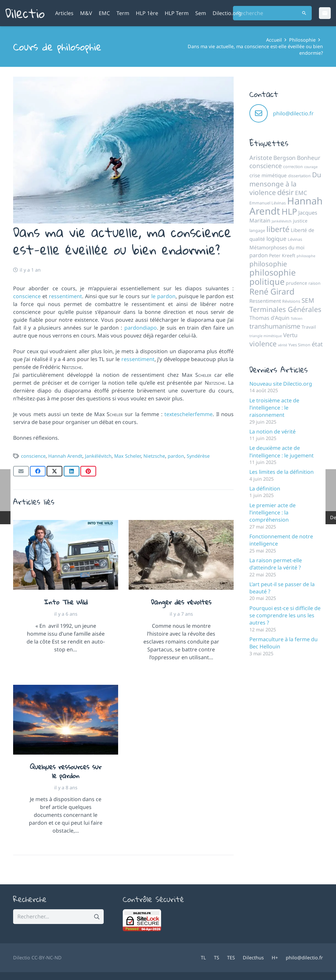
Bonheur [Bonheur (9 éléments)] (308, 158)
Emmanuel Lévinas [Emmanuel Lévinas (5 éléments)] (267, 203)
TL (203, 957)
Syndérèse (198, 456)
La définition (264, 488)
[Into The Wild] (65, 555)
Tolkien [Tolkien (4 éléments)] (297, 318)
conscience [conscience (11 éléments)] (265, 166)
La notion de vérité (272, 431)
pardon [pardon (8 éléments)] (258, 255)
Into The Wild (66, 602)
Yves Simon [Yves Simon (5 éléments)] (299, 345)
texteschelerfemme (188, 414)
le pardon (163, 296)
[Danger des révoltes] (181, 555)
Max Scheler (127, 456)
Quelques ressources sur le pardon (65, 771)
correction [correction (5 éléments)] (293, 166)
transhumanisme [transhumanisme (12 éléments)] (274, 326)
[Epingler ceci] (88, 471)
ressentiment (65, 296)
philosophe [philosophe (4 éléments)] (306, 256)
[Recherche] (272, 13)
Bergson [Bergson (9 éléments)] (284, 158)
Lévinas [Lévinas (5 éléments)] (295, 239)
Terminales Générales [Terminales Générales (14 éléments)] (285, 309)
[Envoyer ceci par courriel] (21, 471)
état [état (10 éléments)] (317, 344)
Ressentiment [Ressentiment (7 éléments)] (265, 301)
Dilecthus (253, 957)
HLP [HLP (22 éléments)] (289, 211)
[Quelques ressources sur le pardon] (65, 720)
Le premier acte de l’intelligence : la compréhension (272, 513)
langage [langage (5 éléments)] (257, 230)
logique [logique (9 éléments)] (276, 238)
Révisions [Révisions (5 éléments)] (291, 301)
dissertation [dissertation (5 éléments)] (299, 176)
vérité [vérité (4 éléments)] (282, 345)
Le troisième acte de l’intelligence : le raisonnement (274, 408)
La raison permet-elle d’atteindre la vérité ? (275, 564)
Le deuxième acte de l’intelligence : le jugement (281, 451)
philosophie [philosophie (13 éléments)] (268, 263)
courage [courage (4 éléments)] (311, 166)
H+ (275, 957)
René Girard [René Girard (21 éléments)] (271, 291)
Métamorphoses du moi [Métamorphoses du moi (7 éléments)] (276, 247)
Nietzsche (154, 456)
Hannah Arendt (65, 456)
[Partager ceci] (38, 471)
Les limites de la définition (281, 471)
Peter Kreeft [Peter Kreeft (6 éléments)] (282, 255)
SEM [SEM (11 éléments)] (308, 300)
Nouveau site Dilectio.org (280, 383)
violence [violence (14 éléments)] (263, 343)
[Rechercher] (304, 13)
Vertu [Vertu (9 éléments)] (290, 335)
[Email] (325, 13)
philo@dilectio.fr (293, 113)
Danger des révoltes (181, 602)
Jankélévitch (98, 456)
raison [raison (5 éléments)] (314, 283)
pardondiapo (140, 327)
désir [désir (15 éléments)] (285, 192)
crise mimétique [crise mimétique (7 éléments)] (268, 175)
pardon (176, 456)
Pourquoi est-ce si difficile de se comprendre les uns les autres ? (285, 615)
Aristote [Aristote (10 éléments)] (260, 158)
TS (216, 957)
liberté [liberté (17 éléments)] (277, 229)
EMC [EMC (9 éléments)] (301, 193)
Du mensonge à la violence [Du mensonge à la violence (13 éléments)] (285, 183)
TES (231, 957)
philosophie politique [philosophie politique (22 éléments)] (272, 277)
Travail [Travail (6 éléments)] (309, 327)
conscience (27, 296)
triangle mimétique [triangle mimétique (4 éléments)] (265, 336)
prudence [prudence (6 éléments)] (296, 283)
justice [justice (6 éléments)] (300, 221)
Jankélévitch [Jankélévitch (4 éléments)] (282, 221)
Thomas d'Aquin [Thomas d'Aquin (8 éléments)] (269, 317)
